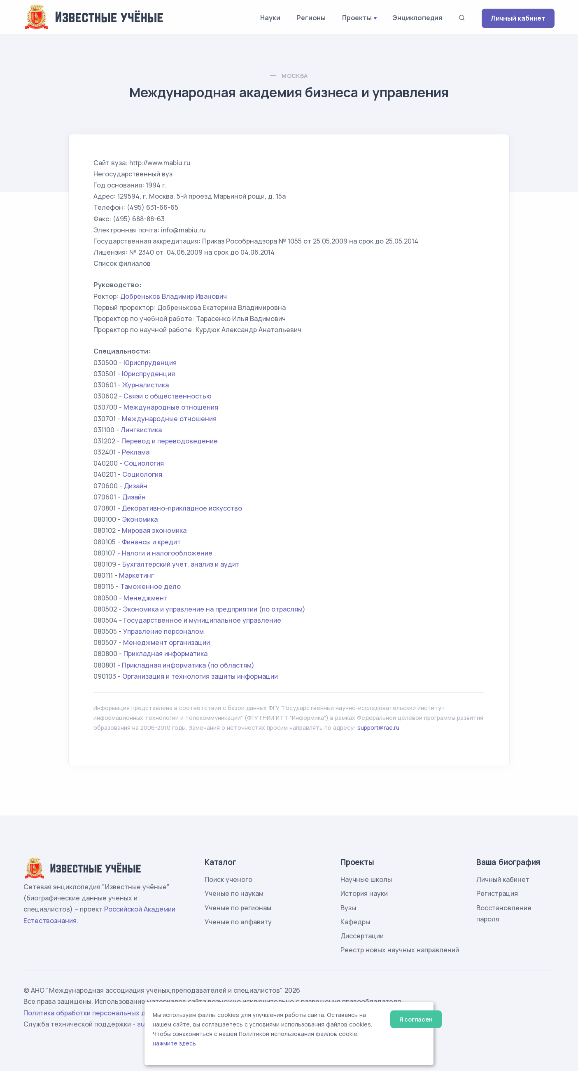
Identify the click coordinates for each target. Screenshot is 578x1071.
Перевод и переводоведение (169, 440)
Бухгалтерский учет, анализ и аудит (181, 564)
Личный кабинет (518, 18)
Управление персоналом (163, 631)
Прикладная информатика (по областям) (188, 665)
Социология (144, 463)
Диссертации (362, 935)
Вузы (348, 907)
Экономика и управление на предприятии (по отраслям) (214, 609)
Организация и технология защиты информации (200, 676)
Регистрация (497, 893)
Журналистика (145, 384)
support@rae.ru (378, 727)
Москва (295, 76)
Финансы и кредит (151, 541)
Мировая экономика (154, 530)
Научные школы (366, 879)
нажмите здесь (174, 1043)
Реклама (135, 452)
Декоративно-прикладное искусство (182, 508)
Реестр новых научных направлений (399, 949)
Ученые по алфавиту (238, 921)
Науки (270, 17)
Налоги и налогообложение (167, 553)
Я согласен (416, 1019)
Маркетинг (136, 575)
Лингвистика (141, 429)
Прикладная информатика (165, 653)
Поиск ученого (228, 879)
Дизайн (135, 485)
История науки (364, 893)
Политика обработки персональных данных (94, 1012)
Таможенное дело (150, 586)
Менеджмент (146, 597)
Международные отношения (171, 407)
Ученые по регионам (238, 907)
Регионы (311, 17)
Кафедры (355, 921)
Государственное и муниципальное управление (202, 620)
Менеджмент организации (166, 642)
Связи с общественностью (168, 396)
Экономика (140, 519)
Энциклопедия (417, 17)
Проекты (357, 17)
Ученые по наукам (234, 893)
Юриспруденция (150, 362)
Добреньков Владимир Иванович (173, 296)
